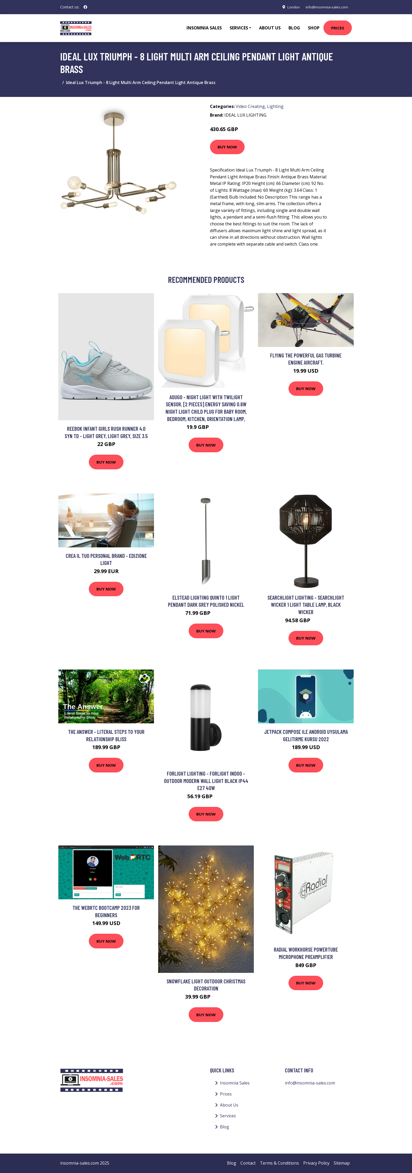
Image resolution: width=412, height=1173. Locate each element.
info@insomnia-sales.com (326, 6)
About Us (270, 28)
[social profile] (85, 7)
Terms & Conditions (279, 1163)
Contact (248, 1163)
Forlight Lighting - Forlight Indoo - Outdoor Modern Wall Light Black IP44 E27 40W (206, 780)
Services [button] (239, 28)
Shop (314, 28)
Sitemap (342, 1163)
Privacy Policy (316, 1163)
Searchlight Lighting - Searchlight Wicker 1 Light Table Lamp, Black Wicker (305, 604)
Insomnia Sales (204, 28)
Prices (337, 27)
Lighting (275, 106)
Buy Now (227, 146)
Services (228, 1116)
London (290, 6)
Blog (294, 28)
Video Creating (250, 106)
